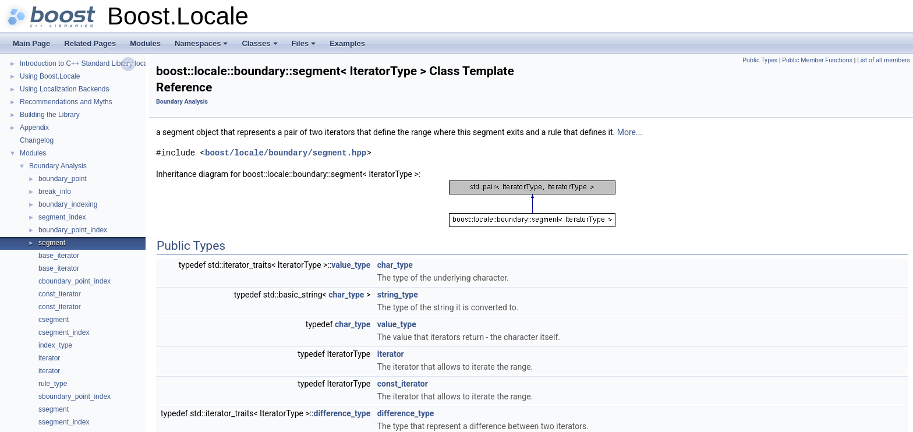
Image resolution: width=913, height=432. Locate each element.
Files (305, 46)
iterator (49, 358)
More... (629, 132)
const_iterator (59, 294)
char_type (395, 265)
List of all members (883, 60)
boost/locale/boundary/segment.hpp (285, 152)
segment (51, 243)
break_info (54, 191)
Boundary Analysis (58, 166)
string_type (397, 294)
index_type (55, 345)
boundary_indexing (67, 204)
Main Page (31, 43)
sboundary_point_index (74, 396)
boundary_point (62, 179)
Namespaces (202, 46)
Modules (145, 43)
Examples (347, 43)
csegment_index (63, 332)
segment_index (62, 217)
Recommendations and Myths (66, 102)
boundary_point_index (72, 230)
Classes (260, 46)
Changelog (37, 140)
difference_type (342, 413)
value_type (350, 265)
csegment (53, 320)
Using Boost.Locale (50, 76)
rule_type (52, 384)
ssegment (53, 409)
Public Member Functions (817, 60)
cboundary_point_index (74, 281)
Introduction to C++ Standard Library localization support (107, 63)
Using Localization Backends (64, 89)
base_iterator (58, 256)
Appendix (34, 127)
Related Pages (90, 43)
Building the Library (50, 115)
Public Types (759, 60)
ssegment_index (63, 422)
